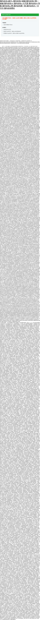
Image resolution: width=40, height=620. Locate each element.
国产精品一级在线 (17, 219)
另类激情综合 (2, 141)
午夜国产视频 (18, 465)
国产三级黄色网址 (3, 247)
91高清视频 (5, 335)
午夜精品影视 (36, 614)
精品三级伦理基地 (6, 201)
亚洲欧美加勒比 (24, 526)
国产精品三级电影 (22, 383)
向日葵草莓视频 (32, 595)
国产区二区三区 (30, 89)
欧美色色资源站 (35, 416)
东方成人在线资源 (12, 425)
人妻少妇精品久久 (25, 595)
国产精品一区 (4, 526)
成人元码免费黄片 (14, 280)
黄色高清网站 (10, 227)
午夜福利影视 (35, 517)
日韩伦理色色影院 (30, 484)
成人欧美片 (6, 515)
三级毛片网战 (34, 366)
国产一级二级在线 (16, 386)
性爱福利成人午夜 (32, 474)
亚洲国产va (2, 324)
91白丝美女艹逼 (14, 203)
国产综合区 (7, 541)
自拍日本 (38, 364)
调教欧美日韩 (25, 203)
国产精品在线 (34, 400)
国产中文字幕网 (18, 177)
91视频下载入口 (8, 349)
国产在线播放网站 (17, 145)
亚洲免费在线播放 (30, 396)
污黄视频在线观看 (3, 126)
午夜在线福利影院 (27, 366)
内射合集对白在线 (7, 119)
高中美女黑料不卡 (31, 523)
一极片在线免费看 (14, 455)
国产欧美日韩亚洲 (23, 409)
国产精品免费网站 (3, 153)
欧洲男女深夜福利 (22, 330)
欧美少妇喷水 (9, 357)
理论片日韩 (2, 379)
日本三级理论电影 (9, 259)
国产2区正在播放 (30, 145)
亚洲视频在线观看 (23, 583)
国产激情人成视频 (27, 434)
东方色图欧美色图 (20, 175)
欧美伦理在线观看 (21, 241)
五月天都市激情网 (29, 515)
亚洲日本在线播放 (10, 416)
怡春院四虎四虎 (14, 375)
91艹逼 (27, 365)
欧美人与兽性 (4, 278)
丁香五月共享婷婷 (35, 430)
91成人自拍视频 (19, 123)
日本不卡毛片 (22, 194)
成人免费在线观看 (11, 123)
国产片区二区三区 (14, 242)
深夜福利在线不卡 (12, 209)
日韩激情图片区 (35, 237)
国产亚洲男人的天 (12, 475)
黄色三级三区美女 (25, 79)
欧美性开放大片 (31, 177)
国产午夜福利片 (15, 232)
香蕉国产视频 (35, 574)
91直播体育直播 (11, 124)
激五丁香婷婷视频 (7, 483)
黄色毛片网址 (13, 122)
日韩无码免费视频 (15, 577)
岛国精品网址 (14, 350)
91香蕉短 (33, 421)
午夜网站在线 (6, 63)
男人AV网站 (10, 421)
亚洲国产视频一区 (13, 370)
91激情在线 (13, 332)
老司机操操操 (35, 64)
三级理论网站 (3, 91)
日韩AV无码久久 (16, 212)
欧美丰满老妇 (28, 391)
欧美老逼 (36, 374)
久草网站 (30, 329)
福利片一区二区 (11, 604)
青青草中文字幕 (29, 152)
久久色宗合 (21, 339)
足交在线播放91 (8, 65)
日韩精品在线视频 (24, 260)
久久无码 (23, 574)
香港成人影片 (33, 80)
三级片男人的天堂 (8, 386)
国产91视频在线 (33, 168)
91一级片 (8, 439)
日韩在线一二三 (22, 396)
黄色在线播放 (15, 182)
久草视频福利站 (3, 67)
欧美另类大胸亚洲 (8, 200)
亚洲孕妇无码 (16, 71)
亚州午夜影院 (19, 474)
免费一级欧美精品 (25, 74)
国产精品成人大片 (11, 388)
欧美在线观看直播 (14, 215)
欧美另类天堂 (23, 261)
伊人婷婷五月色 (36, 524)
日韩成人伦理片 (20, 380)
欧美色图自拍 (6, 49)
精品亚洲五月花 (29, 88)
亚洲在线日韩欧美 (14, 239)
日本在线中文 (8, 450)
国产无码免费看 (20, 277)
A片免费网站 (19, 374)
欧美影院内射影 (9, 326)
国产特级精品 (9, 338)
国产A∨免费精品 (36, 456)
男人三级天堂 (2, 202)
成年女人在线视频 (34, 537)
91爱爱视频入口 (21, 216)
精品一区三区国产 (26, 211)
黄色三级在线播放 (23, 67)
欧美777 (12, 391)
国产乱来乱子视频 (4, 272)
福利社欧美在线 (23, 268)
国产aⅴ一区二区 (32, 81)
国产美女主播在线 (12, 116)
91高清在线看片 (11, 101)
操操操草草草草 (13, 115)
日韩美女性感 (10, 467)
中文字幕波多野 (30, 527)
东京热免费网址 (33, 480)
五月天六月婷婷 (14, 148)
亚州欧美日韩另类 (3, 431)
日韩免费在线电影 (5, 76)
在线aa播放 (20, 492)
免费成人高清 (32, 184)
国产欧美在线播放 (26, 133)
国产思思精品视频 (12, 474)
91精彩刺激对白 (7, 81)
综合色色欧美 (33, 252)
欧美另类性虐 (10, 429)
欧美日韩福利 (15, 372)
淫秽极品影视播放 (7, 215)
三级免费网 (21, 349)
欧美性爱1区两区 (20, 204)
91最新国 (4, 357)
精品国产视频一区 (18, 437)
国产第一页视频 (16, 207)
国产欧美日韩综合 (11, 489)
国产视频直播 (29, 469)
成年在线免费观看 (21, 610)
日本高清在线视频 (14, 243)
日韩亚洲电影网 (26, 512)
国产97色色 (24, 369)
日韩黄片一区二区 (6, 220)
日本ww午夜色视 (9, 364)
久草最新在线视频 (8, 160)
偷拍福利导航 (11, 145)
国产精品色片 (29, 229)
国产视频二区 (23, 273)
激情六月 (31, 361)
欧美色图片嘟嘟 (21, 239)
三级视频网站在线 (8, 324)
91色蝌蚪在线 (36, 407)
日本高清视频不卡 (23, 226)
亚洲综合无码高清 (32, 221)
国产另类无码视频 (35, 330)
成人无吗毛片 (19, 543)
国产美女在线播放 (16, 259)
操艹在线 (22, 347)
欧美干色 (24, 378)
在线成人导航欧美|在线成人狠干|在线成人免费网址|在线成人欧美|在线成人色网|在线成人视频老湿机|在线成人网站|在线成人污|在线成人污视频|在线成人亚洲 (20, 320)
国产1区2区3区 (21, 540)
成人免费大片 (5, 145)
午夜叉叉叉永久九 (25, 601)
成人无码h (32, 455)
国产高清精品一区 (21, 387)
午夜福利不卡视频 (32, 439)
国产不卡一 (6, 520)
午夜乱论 (7, 398)
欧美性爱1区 (23, 536)
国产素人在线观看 (6, 449)
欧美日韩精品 (13, 524)
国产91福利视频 (3, 166)
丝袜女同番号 (8, 48)
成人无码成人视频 (29, 495)
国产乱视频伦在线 (12, 545)
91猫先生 (28, 451)
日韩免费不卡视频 (14, 576)
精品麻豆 (28, 490)
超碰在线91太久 (21, 362)
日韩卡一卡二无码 (3, 388)
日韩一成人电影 (29, 162)
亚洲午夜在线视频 (27, 269)
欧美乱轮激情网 (3, 96)
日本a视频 (12, 606)
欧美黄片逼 (24, 449)
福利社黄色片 (17, 236)
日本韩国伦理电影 (17, 50)
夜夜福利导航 (24, 578)
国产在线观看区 (6, 565)
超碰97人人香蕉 (12, 85)
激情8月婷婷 (8, 375)
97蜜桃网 (33, 610)
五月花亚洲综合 (12, 557)
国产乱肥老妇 (37, 145)
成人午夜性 (12, 465)
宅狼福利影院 (23, 151)
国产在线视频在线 (9, 224)
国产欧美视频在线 (10, 50)
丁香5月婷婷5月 (11, 532)
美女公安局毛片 (16, 612)
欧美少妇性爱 (7, 270)
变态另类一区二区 (17, 608)
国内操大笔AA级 (29, 68)
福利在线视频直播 (3, 51)
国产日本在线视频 (3, 127)
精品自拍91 (28, 421)
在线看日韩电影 (8, 198)
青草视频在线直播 (12, 554)
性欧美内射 (4, 588)
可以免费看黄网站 (10, 575)
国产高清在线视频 (26, 157)
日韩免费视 (27, 455)
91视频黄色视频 (3, 499)
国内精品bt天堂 (5, 84)
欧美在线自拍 (8, 497)
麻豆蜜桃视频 (35, 162)
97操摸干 (5, 529)
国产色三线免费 (23, 68)
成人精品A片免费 (36, 139)
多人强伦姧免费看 (19, 528)
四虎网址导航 (36, 576)
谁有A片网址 (7, 345)
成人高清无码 (20, 118)
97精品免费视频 (11, 105)
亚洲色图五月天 (11, 107)
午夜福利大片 (31, 126)
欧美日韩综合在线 (10, 443)
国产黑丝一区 (24, 335)
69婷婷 (11, 412)
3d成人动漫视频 (33, 144)
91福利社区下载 (33, 512)
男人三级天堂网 (28, 501)
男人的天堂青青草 (9, 553)
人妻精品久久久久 (32, 116)
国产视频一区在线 (26, 204)
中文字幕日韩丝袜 (13, 143)
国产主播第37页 (36, 261)
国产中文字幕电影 (22, 152)
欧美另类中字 (13, 198)
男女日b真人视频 (20, 122)
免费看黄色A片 (12, 133)
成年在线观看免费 (14, 417)
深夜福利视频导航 (9, 68)
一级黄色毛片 (34, 381)
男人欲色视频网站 (19, 157)
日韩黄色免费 (4, 383)
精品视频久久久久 (31, 557)
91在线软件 (8, 332)
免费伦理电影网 (17, 518)
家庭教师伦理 (32, 326)
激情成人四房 (12, 187)
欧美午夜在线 (6, 380)
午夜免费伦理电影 (34, 108)
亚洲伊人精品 (23, 235)
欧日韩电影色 (20, 161)
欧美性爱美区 (33, 446)
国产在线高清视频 (29, 47)
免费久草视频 (23, 234)
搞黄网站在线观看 (19, 272)
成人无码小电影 (27, 339)
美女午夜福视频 (16, 400)
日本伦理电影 (6, 173)
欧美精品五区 (7, 472)
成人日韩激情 (22, 200)
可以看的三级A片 (13, 389)
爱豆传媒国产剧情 (11, 272)
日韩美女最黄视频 (21, 529)
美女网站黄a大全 (4, 227)
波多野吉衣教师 (9, 72)
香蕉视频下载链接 (11, 58)
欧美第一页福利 (28, 243)
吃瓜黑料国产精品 (30, 109)
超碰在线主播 (8, 191)
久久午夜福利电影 (26, 106)
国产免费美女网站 (3, 595)
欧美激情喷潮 (6, 209)
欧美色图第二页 (9, 347)
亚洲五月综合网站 (19, 211)
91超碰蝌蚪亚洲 (36, 552)
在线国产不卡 (10, 456)
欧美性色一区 (15, 463)
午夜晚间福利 (13, 271)
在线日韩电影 (10, 247)
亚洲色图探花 (9, 495)
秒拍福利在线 (11, 210)
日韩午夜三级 (7, 144)
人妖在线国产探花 (10, 399)
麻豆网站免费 (36, 153)
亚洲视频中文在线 (10, 408)
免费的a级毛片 (27, 184)
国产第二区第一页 (25, 584)
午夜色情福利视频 (23, 337)
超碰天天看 (32, 437)
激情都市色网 (13, 54)
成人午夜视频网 (31, 228)
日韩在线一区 (9, 59)
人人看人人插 (20, 270)
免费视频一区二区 (17, 221)
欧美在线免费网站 (7, 384)
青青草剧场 (5, 409)
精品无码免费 (18, 169)
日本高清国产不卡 (35, 497)
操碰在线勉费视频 (19, 84)
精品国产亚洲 (15, 278)
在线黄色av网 (10, 579)
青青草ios (2, 520)
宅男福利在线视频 (22, 463)
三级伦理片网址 (18, 388)
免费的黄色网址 (29, 552)
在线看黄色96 (26, 450)
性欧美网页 (36, 343)
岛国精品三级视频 (8, 135)
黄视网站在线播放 (11, 446)
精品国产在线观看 (23, 551)
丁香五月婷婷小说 (31, 187)
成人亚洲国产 (36, 399)
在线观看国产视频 (9, 141)
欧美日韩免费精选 (34, 494)
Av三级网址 (21, 442)
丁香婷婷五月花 (19, 92)
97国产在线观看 (36, 125)
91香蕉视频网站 (10, 89)
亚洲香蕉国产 (10, 468)
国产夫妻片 (14, 404)
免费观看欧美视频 (17, 210)
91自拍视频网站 (22, 108)
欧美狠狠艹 (30, 464)
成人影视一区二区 (32, 115)
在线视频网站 (10, 51)
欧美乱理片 (18, 580)
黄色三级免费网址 (31, 346)
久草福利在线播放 (19, 450)
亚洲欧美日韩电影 (12, 204)
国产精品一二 (15, 152)
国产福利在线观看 (13, 558)
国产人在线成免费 (21, 250)
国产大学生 (35, 412)
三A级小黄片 (37, 612)
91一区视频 (2, 404)
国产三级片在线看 (3, 355)
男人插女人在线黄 (28, 285)
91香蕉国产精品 (18, 263)
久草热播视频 (35, 562)
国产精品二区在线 (32, 159)
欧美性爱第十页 (28, 105)
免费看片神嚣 (4, 87)
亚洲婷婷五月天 (27, 353)
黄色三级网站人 (7, 196)
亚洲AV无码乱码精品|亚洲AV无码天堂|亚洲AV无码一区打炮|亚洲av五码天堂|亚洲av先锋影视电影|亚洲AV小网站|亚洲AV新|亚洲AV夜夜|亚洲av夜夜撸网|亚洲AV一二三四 (19, 300)
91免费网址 (14, 500)
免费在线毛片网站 (32, 99)
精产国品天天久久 (10, 323)
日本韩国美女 (10, 278)
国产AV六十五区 (12, 185)
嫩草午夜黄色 (13, 507)
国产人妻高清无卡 (7, 175)
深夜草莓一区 (19, 554)
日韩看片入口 (3, 400)
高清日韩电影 (5, 210)
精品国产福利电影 (15, 97)
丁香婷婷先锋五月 (11, 57)
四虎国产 (10, 463)
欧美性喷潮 (28, 443)
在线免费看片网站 (14, 611)
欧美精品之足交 (27, 565)
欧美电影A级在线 (7, 516)
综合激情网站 (11, 461)
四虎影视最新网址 (25, 429)
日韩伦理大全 (5, 275)
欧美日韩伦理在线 (13, 161)
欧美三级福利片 (13, 106)
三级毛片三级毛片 (30, 580)
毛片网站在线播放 (6, 546)
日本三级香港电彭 (5, 548)
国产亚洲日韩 (25, 492)
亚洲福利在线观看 (32, 244)
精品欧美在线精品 (32, 566)
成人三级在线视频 (13, 199)
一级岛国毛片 (15, 147)
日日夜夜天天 (16, 167)
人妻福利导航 (16, 127)
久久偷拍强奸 (9, 93)
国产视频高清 (29, 416)
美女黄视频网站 (33, 117)
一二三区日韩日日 (14, 593)
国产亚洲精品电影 (28, 135)
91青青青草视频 (4, 226)
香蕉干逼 (30, 586)
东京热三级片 (11, 281)
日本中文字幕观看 (28, 239)
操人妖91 (13, 457)
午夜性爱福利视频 (33, 143)
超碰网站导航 (3, 93)
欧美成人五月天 (21, 284)
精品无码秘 (21, 502)
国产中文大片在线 (5, 62)
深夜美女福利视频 (13, 472)
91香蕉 (17, 569)
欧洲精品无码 (24, 209)
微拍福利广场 (35, 422)
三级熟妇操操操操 (18, 420)
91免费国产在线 (6, 253)
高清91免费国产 (7, 244)
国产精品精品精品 (33, 98)
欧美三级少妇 (5, 356)
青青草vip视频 (6, 602)
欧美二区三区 (20, 516)
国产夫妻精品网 (27, 73)
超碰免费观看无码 (23, 327)
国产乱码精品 (2, 207)
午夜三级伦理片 (11, 414)
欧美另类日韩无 (33, 543)
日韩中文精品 (12, 434)
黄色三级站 (14, 384)
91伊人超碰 (28, 549)
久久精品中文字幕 (22, 535)
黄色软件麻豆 (25, 148)
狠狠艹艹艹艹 (33, 604)
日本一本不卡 (13, 439)
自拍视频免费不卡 (18, 399)
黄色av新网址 (20, 541)
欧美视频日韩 (36, 593)
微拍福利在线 (19, 544)
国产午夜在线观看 (13, 270)
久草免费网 (4, 399)
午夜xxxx (22, 518)
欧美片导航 (21, 452)
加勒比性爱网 (35, 82)
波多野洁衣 (21, 568)
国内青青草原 (27, 506)
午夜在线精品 (5, 567)
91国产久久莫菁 (26, 374)
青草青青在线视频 (18, 124)
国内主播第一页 (25, 253)
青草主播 (20, 440)
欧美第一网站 (2, 98)
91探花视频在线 (16, 254)
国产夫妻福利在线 (35, 452)
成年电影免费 (10, 47)
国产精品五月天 (12, 548)
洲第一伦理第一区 (6, 451)
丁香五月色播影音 (28, 519)
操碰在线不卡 (6, 217)
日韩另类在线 (20, 218)
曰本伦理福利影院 (33, 477)
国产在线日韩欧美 (32, 156)
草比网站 (15, 364)
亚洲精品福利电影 (33, 284)
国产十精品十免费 (34, 434)
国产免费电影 (36, 50)
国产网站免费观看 (21, 350)
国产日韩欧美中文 (10, 178)
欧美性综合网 (34, 263)
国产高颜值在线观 (34, 164)
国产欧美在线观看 (35, 201)
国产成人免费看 (31, 50)
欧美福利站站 (20, 183)
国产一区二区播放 (36, 268)
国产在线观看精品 (3, 260)
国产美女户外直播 (16, 224)
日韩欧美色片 (33, 372)
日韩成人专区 (23, 358)
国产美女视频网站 (12, 617)
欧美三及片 (12, 398)
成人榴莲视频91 (9, 365)
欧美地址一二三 (16, 255)
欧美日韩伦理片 (29, 121)
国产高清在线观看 (22, 130)
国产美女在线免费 (21, 140)
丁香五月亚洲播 (16, 579)
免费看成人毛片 (26, 375)
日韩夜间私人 (10, 147)
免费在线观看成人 (22, 225)
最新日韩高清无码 (16, 128)
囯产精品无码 (25, 81)
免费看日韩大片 (7, 391)
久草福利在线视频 (32, 272)
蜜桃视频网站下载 (15, 200)
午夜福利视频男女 (5, 374)
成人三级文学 (18, 591)
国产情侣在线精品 (14, 48)
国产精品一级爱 (33, 440)
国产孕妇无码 (25, 66)
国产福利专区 (35, 47)
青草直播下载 (19, 74)
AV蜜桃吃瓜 (21, 481)
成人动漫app (15, 397)
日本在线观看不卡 (7, 148)
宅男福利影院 (7, 100)
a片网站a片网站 (21, 285)
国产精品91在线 (17, 110)
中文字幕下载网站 (9, 194)
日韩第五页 (37, 328)
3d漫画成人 (4, 459)
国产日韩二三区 (11, 130)
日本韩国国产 (33, 568)
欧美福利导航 (27, 395)
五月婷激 (14, 499)
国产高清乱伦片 (18, 508)
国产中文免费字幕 (14, 264)
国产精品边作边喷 (35, 259)
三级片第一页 (19, 176)
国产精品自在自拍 (21, 247)
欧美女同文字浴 (37, 267)
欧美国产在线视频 (21, 160)
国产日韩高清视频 (30, 127)
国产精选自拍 (15, 174)
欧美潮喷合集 (25, 161)
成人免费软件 (26, 447)
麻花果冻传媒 (26, 48)
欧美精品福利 (4, 254)
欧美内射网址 (29, 224)
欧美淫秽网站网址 (26, 208)
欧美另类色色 (29, 567)
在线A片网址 (6, 441)
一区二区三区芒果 (14, 339)
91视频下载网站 (16, 495)
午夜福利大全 (20, 143)
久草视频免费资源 (21, 201)
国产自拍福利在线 (17, 605)
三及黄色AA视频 (6, 618)
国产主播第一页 (23, 128)
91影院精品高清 (36, 466)
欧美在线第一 (8, 122)
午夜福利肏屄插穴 (6, 585)
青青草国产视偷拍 (3, 147)
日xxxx (13, 357)
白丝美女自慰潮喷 (30, 128)
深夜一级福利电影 (7, 452)
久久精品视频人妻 (4, 246)
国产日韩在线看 (10, 344)
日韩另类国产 (15, 47)
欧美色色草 (36, 327)
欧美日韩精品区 (11, 246)
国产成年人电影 (27, 117)
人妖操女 (7, 434)
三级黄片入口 (2, 72)
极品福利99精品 (13, 158)
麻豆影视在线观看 (9, 238)
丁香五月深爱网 (35, 107)
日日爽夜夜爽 (20, 565)
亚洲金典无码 (5, 532)
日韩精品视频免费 (26, 150)
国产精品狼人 (34, 238)
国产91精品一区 (20, 190)
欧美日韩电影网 (10, 498)
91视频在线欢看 (21, 485)
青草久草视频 (16, 322)
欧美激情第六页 (10, 267)
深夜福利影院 (25, 270)
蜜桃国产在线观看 (18, 76)
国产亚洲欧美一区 (23, 579)
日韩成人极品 (2, 224)
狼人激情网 (19, 345)
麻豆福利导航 (28, 354)
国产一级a (29, 537)
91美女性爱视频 (15, 168)
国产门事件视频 (26, 352)
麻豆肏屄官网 (9, 140)
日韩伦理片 (32, 475)
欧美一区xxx (37, 475)
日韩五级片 (9, 543)
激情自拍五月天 (5, 228)
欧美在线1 (18, 557)
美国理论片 (34, 533)
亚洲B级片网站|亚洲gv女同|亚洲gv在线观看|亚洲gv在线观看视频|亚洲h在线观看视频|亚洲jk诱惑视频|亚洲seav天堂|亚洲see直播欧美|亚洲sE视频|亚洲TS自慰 (20, 312)
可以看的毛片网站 (13, 596)
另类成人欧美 (10, 383)
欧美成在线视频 (27, 494)
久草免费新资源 (32, 76)
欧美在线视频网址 (30, 151)
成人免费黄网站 (32, 373)
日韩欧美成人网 (32, 563)
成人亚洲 (23, 391)
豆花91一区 (11, 612)
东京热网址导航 (3, 494)
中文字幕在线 (10, 355)
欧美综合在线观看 (31, 179)
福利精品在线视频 (32, 122)
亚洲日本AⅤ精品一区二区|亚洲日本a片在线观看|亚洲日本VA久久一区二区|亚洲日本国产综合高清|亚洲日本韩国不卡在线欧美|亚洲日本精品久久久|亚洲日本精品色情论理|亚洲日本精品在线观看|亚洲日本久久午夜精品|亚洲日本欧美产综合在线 (20, 304)
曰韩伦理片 (19, 572)
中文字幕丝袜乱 (33, 596)
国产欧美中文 (16, 346)
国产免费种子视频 (24, 153)
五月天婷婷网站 (12, 92)
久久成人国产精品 (10, 166)
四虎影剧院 (25, 491)
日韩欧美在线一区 (17, 227)
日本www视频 (24, 602)
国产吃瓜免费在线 (8, 232)
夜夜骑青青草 (8, 264)
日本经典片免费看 (10, 71)
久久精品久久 (2, 192)
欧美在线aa (12, 361)
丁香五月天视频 (26, 371)
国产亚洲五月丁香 (26, 143)
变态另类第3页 (17, 105)
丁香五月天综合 (30, 355)
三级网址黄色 (31, 386)
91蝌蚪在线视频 (18, 113)
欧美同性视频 (27, 362)
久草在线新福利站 (25, 478)
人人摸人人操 (22, 323)
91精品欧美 (35, 464)
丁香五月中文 (28, 459)
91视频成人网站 (3, 140)
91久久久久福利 (35, 87)
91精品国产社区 (24, 523)
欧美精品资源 (6, 245)
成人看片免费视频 (33, 211)
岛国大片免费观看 (5, 367)
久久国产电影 (7, 208)
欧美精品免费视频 (24, 591)
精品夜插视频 (34, 273)
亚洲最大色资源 (13, 438)
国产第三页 (5, 354)
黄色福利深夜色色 (14, 533)
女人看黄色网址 (23, 527)
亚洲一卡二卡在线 (22, 431)
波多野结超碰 (22, 72)
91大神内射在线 (13, 176)
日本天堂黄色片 (14, 381)
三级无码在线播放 (13, 572)
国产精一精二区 (9, 96)
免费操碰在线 (25, 561)
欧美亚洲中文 (16, 344)
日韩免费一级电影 (12, 569)
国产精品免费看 (18, 57)
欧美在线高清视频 (28, 574)
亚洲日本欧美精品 (6, 511)
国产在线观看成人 (3, 251)
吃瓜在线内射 (35, 217)
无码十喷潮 (19, 384)
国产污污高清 (22, 254)
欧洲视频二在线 (18, 151)
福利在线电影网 (34, 389)
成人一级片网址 (7, 83)
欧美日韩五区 (17, 464)
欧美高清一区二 (27, 218)
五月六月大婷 (14, 550)
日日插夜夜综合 (20, 404)
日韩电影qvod (36, 526)
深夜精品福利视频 (26, 532)
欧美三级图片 (17, 49)
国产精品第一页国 (27, 230)
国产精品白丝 (5, 578)
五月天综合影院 (16, 366)
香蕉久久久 (7, 574)
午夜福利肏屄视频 (23, 600)
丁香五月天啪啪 (7, 55)
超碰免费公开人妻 (32, 253)
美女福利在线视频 (32, 48)
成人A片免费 (20, 512)
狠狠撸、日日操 (12, 544)
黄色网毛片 (16, 614)
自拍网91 (7, 617)
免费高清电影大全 (26, 344)
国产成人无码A (8, 337)
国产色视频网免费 (13, 99)
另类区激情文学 (3, 328)
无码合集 (27, 414)
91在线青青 (17, 414)
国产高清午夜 (25, 276)
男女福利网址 (31, 601)
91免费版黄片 (18, 457)
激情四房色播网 (34, 91)
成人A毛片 (12, 449)
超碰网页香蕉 (14, 117)
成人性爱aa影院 (15, 140)
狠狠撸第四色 (32, 588)
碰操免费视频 (14, 492)
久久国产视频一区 (15, 252)
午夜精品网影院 (10, 422)
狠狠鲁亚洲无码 (7, 99)
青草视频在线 (11, 473)
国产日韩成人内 (22, 576)
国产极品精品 (8, 242)
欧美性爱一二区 (12, 563)
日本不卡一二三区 (26, 480)
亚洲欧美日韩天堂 (33, 352)
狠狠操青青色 (15, 519)
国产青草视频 (15, 338)
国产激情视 (25, 418)
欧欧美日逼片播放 (31, 367)
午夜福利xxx (19, 531)
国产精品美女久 (14, 98)
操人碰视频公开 (5, 580)
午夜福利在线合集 (17, 429)
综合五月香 (32, 371)
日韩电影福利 (32, 370)
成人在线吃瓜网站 (22, 114)
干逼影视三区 (27, 142)
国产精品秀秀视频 (15, 142)
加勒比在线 (2, 387)
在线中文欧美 (20, 213)
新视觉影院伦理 (20, 65)
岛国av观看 (30, 491)
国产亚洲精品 (26, 473)
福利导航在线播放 (12, 277)
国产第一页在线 (35, 134)
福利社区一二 (29, 210)
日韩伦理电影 (16, 327)
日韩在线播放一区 (32, 101)
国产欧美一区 (14, 503)
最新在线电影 (14, 73)
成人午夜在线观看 (30, 435)
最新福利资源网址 (32, 118)
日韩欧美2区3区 (20, 279)
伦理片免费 (4, 422)
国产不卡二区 (26, 481)
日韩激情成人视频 (6, 440)
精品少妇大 (17, 328)
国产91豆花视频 (10, 494)
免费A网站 (30, 324)
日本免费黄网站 (25, 92)
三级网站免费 (29, 482)
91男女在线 (4, 500)
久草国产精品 (8, 271)
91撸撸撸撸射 (6, 491)
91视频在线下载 (21, 459)
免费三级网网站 (6, 371)
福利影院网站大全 (22, 166)
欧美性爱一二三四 (27, 516)
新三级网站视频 (24, 187)
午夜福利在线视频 (27, 452)
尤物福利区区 (23, 210)
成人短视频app (30, 524)
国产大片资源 (19, 209)
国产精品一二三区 (10, 126)
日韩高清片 (17, 486)
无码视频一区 (27, 364)
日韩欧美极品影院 (35, 105)
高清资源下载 (26, 278)
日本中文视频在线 (10, 525)
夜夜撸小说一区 (5, 66)
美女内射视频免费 (13, 460)
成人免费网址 (35, 169)
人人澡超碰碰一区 (24, 592)
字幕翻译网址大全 (21, 192)
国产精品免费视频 (33, 279)
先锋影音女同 (24, 275)
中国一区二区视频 (21, 341)
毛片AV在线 (37, 397)
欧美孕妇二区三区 (17, 584)
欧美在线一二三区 (24, 329)
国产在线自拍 (27, 98)
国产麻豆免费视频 (14, 452)
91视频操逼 (16, 371)
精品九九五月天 (13, 100)
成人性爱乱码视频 (6, 606)
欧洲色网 (33, 451)
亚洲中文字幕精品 (24, 113)
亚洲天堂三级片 (11, 159)
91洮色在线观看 (23, 229)
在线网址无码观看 (16, 324)
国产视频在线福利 (11, 526)
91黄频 (26, 332)
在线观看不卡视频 (13, 352)
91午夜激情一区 (31, 49)
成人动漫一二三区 (23, 430)
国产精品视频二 (17, 413)
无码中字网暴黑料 (5, 185)
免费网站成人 (19, 617)
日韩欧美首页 (34, 463)
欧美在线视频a (37, 262)
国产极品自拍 (15, 96)
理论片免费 (33, 577)
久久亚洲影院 (10, 254)
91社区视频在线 (24, 185)
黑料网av (1, 457)
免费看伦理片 (15, 326)
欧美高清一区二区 (29, 250)
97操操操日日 (23, 552)
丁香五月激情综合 (24, 219)
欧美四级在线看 (10, 551)
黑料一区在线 (32, 100)
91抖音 (20, 344)
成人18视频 (19, 484)
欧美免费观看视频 (31, 578)
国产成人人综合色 (24, 221)
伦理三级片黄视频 (10, 113)
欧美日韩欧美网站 (33, 241)
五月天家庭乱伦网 (33, 365)
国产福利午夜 (3, 338)
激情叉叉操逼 (8, 53)
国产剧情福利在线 (31, 83)
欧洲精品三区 (27, 241)
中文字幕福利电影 (3, 510)
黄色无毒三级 (36, 495)
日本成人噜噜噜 (30, 534)
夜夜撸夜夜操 (8, 501)
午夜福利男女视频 (11, 527)
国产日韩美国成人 (35, 152)
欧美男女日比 (21, 232)
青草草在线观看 (23, 486)
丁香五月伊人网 (13, 345)
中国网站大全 (27, 216)
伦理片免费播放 (16, 435)
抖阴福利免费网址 (25, 461)
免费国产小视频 (6, 279)
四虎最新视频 (17, 63)
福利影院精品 (27, 200)
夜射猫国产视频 (35, 392)
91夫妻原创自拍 (26, 102)
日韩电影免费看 (22, 614)
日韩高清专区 (34, 585)
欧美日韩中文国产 (12, 181)
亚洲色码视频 (7, 115)
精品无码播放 (30, 169)
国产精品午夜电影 (35, 93)
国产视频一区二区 (7, 611)
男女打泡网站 (21, 361)
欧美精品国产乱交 (14, 618)
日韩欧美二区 (7, 241)
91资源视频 (9, 395)
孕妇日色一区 (22, 207)
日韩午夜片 (23, 421)
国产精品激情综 (36, 258)
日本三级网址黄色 (36, 469)
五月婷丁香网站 (22, 252)
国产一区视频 (27, 596)
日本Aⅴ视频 (2, 568)
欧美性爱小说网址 (20, 196)
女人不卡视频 (10, 431)
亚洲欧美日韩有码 (19, 406)
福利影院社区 (3, 323)
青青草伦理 (9, 529)
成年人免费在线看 (21, 381)
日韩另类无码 (28, 251)
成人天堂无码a (12, 602)
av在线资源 (4, 477)
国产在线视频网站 (23, 367)
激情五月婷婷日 (31, 227)
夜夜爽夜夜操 (35, 491)
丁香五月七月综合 (20, 475)
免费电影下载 (19, 116)
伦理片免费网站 (19, 597)
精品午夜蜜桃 (35, 449)
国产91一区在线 (32, 198)
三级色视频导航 (32, 213)
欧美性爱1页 (17, 526)
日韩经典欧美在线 (21, 466)
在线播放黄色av (14, 196)
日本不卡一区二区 (15, 195)
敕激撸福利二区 (30, 130)
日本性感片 (31, 592)
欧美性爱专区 (14, 571)
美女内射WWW (9, 418)
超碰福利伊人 (12, 63)
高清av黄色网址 (26, 213)
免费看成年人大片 (4, 149)
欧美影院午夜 (28, 330)
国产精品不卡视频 (3, 47)
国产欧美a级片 (33, 65)
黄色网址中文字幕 (27, 190)
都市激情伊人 (6, 605)
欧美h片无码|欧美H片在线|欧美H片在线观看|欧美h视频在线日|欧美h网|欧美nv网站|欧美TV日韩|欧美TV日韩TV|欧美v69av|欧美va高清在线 (20, 306)
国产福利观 (17, 358)
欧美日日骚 (17, 398)
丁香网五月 (26, 406)
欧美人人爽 (2, 398)
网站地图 (27, 43)
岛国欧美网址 (18, 83)
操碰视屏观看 (24, 271)
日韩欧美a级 (24, 484)
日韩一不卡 (18, 373)
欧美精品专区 (35, 609)
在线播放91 (31, 492)
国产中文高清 (3, 523)
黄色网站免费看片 (29, 323)
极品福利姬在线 (26, 75)
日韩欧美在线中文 (26, 437)
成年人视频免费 (21, 460)
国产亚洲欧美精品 (3, 346)
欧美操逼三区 (12, 177)
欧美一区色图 (8, 348)
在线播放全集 (25, 233)
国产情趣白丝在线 (19, 66)
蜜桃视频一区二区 (10, 392)
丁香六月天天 (2, 271)
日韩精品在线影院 (33, 384)
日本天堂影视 (20, 203)
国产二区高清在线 (15, 442)
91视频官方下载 (20, 56)
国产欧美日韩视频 (16, 268)
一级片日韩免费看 (26, 531)
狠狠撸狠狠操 (10, 256)
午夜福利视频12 (35, 199)
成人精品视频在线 (13, 201)
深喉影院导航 (33, 200)
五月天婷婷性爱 (32, 75)
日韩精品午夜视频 (3, 329)
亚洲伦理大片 (12, 367)
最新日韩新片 (14, 91)
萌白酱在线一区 (8, 404)
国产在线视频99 (15, 136)
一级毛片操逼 (5, 281)
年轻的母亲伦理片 (16, 347)
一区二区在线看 (28, 96)
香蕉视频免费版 (29, 238)
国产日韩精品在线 (7, 490)
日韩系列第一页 (34, 119)
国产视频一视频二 (20, 609)
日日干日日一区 (6, 341)
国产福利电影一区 (16, 51)
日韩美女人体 (33, 395)
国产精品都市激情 (28, 107)
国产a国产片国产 (9, 237)
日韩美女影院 (18, 570)
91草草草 (2, 433)
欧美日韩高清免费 (20, 395)
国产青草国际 (34, 53)
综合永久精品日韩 (4, 219)
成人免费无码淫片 (13, 491)
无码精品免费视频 (10, 537)
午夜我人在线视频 (8, 519)
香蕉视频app (16, 498)
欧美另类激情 (22, 107)
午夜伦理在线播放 (31, 328)
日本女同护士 (12, 83)
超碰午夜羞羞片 (20, 483)
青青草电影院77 (19, 480)
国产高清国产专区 (10, 592)
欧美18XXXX (22, 357)
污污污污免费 (20, 550)
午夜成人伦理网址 (19, 613)
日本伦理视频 (35, 348)
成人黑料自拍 (28, 195)
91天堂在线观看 (22, 251)
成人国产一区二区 (9, 413)
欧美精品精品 (22, 167)
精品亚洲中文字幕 (19, 563)
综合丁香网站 (29, 51)
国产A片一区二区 (24, 177)
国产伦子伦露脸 (9, 372)
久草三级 (24, 572)
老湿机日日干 (10, 174)
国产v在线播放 (33, 232)
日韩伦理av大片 (5, 475)
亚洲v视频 (14, 395)
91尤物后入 (33, 443)
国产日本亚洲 (19, 245)
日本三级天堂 (33, 183)
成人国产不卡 (10, 493)
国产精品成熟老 (35, 207)
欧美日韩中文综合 (21, 199)
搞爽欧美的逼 (33, 54)
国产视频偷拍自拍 (9, 523)
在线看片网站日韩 (10, 165)
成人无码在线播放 (6, 458)
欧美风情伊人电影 (13, 514)
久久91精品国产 (27, 280)
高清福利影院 (16, 600)
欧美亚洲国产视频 (18, 566)
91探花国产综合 (19, 405)
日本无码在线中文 (25, 588)
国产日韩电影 (22, 456)
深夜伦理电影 (6, 133)
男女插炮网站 (27, 108)
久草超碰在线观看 (9, 114)
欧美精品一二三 (27, 80)
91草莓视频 (30, 602)
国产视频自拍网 (3, 525)
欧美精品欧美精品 (35, 256)
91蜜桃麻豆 (22, 515)
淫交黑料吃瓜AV (18, 262)
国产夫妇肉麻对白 (7, 480)
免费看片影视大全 (14, 285)
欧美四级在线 (14, 75)
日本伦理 (5, 430)
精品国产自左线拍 (24, 101)
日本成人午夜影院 (32, 176)
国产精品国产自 (10, 260)
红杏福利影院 (30, 236)
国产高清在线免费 (7, 164)
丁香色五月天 (19, 139)
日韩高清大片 (20, 81)
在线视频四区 (19, 79)
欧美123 (16, 481)
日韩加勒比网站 (28, 585)
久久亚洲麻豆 (5, 461)
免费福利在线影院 (16, 64)
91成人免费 (22, 413)
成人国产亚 (16, 493)
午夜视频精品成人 (28, 256)
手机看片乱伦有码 (32, 499)
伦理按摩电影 (10, 346)
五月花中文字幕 (32, 584)
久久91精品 (34, 485)
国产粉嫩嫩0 (25, 432)
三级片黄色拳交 (26, 500)
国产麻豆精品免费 (34, 212)
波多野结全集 (3, 131)
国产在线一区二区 (32, 74)
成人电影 (7, 425)
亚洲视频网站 (35, 215)
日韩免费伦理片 (22, 354)
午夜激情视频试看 (7, 381)
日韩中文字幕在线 (14, 433)
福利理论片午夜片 (32, 132)
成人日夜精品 (28, 401)
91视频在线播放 (33, 481)
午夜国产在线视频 (25, 384)
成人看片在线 (27, 284)
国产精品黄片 (6, 92)
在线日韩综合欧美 (32, 276)
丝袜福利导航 (21, 280)
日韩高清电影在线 (6, 466)
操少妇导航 (19, 478)
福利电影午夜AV (13, 244)
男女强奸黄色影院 (29, 350)
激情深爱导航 (22, 59)
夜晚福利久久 (29, 363)
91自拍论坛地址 (33, 62)
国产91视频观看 (13, 79)
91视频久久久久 (36, 567)
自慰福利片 (22, 401)
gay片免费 (12, 542)
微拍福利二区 (20, 75)
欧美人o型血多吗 (18, 179)
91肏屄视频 (12, 486)
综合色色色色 (3, 331)
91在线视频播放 (20, 230)
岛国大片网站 (20, 48)
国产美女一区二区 (3, 263)
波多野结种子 (14, 160)
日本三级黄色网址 (34, 401)
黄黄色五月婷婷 (34, 174)
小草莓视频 (9, 407)
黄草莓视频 (7, 597)
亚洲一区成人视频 (35, 191)
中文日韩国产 (12, 570)
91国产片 (16, 416)
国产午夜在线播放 (23, 236)
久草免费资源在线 (22, 433)
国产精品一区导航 (5, 85)
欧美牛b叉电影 (28, 509)
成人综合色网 (10, 251)
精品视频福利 (10, 510)
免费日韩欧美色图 (29, 64)
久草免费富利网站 (22, 322)
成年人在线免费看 (24, 149)
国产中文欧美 (35, 572)
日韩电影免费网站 (28, 456)
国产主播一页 (12, 591)
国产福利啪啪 (30, 331)
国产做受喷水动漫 (34, 344)
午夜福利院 (28, 383)
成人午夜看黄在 (9, 268)
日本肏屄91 (11, 600)
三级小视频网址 (20, 370)
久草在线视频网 (31, 448)
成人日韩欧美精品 (27, 541)
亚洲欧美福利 (8, 183)
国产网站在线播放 (20, 119)
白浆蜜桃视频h (13, 55)
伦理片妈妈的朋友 (31, 579)
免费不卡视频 (28, 141)
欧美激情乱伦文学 (23, 355)
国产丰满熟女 (3, 221)
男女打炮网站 (23, 263)
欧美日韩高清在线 (6, 102)
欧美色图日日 (7, 460)
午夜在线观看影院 (21, 364)
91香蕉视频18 (3, 347)
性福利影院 (32, 447)
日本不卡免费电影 (17, 421)
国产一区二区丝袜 (20, 115)
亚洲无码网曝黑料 (5, 600)
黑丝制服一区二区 (29, 281)
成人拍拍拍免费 (31, 544)
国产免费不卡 (25, 408)
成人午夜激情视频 (10, 420)
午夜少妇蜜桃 (6, 469)
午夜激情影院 (30, 226)
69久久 (13, 508)
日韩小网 (22, 562)
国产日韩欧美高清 (6, 199)
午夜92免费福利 (7, 161)
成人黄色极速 (25, 474)
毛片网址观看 (3, 553)
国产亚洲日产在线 (36, 337)
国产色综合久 (20, 418)
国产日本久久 (14, 190)
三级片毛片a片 (31, 420)
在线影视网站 (32, 382)
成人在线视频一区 (35, 71)
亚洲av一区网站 (21, 506)
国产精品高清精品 (30, 465)
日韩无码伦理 (34, 336)
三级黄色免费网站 (18, 408)
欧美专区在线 (22, 87)
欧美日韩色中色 (32, 414)
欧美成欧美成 (34, 224)
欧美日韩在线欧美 (21, 182)
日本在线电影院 (24, 542)
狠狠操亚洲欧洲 (16, 583)
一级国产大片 (36, 357)
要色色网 (34, 482)
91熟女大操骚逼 (7, 455)
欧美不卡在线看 (33, 532)
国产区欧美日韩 (20, 244)
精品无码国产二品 (5, 474)
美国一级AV (30, 606)
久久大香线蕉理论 (32, 85)
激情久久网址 (11, 134)
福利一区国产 (23, 365)
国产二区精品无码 (8, 213)
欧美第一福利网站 (10, 221)
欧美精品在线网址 (34, 55)
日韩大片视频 (7, 524)
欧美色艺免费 (11, 482)
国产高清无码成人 (25, 176)
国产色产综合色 (20, 73)
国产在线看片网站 (17, 476)
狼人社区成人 (18, 158)
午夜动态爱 (21, 326)
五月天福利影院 (5, 561)
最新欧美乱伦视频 (22, 174)
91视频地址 (18, 332)
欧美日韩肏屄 (24, 258)
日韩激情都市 (28, 381)
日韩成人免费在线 (15, 363)
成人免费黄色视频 (11, 358)
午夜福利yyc (21, 407)
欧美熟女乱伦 (13, 119)
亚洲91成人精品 (17, 153)
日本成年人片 (5, 482)
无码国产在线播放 (27, 119)
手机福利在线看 (9, 88)
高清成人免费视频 (25, 116)
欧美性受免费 (4, 489)
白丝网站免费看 (10, 131)
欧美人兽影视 (30, 467)
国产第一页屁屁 (11, 536)
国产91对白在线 (26, 118)
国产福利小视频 (22, 611)
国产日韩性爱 (22, 105)
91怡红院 (7, 401)
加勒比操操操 (31, 343)
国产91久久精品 (23, 131)
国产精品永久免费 (35, 97)
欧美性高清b (35, 418)
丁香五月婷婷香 (8, 243)
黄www (25, 451)
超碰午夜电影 (29, 337)
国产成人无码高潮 (21, 47)
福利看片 (24, 443)
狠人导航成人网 (17, 592)
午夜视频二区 (22, 498)
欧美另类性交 (6, 464)
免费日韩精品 (18, 185)
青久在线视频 (10, 322)
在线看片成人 (22, 97)
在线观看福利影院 (24, 267)
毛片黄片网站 (17, 234)
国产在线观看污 (16, 114)
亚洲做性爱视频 (14, 230)
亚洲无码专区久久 (14, 191)
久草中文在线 (27, 147)
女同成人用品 (2, 114)
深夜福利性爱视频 (22, 93)
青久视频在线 (30, 67)
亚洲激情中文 (16, 130)
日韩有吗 (16, 354)
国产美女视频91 (32, 92)
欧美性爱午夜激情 (32, 591)
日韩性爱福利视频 (28, 254)
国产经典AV (36, 386)
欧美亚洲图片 (21, 168)
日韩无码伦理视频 (8, 117)
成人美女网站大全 (18, 70)
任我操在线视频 (14, 423)
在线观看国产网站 (5, 233)
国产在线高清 (23, 281)
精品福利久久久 (4, 128)
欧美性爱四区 (19, 491)
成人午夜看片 (27, 160)
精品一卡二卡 (31, 262)
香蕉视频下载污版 (18, 604)
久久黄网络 (32, 339)
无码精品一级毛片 (3, 113)
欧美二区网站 (15, 237)
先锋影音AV (21, 353)
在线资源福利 (3, 327)
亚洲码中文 (36, 417)
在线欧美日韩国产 (7, 442)
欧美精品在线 (14, 135)
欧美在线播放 (5, 528)
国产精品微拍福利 (31, 507)
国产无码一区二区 (24, 510)
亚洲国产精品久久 (29, 341)
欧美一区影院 (24, 589)
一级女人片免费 (9, 435)
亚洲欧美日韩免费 (13, 458)
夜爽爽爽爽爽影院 (19, 276)
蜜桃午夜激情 (18, 469)
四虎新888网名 (13, 597)
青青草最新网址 (34, 182)
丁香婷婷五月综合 (21, 164)
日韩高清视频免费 (23, 328)
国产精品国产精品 (7, 457)
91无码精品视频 (26, 514)
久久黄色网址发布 (4, 134)
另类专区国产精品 (11, 275)
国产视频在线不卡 (18, 578)
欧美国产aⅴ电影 (21, 96)
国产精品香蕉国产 (36, 247)
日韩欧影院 (26, 545)
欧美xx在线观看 (19, 275)
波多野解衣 (4, 432)
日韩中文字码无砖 (5, 132)
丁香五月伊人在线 (29, 193)
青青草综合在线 (5, 124)
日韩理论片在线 (17, 391)
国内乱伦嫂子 (29, 82)
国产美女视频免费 (28, 194)
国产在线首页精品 (4, 167)
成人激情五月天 (18, 149)
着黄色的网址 (35, 236)
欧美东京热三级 (35, 136)
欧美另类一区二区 (28, 511)
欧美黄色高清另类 (6, 619)
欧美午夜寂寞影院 (28, 392)
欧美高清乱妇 (26, 175)
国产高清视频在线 (36, 349)
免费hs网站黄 (12, 619)
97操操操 (20, 371)
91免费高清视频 (22, 141)
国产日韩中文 (33, 362)
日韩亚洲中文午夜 (32, 508)
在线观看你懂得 (21, 472)
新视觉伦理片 (2, 90)
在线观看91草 (4, 446)
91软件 (20, 378)
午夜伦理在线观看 (21, 135)
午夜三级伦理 (10, 583)
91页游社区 (15, 603)
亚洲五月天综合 (27, 54)
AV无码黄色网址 (21, 191)
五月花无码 (13, 480)
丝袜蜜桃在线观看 (28, 609)
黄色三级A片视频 (7, 218)
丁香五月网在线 (28, 136)
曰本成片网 (26, 407)
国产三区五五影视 (13, 170)
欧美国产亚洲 (22, 398)
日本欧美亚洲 (3, 476)
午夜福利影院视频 (19, 55)
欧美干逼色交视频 (36, 493)
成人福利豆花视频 (22, 587)
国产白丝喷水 (27, 212)
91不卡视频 (30, 418)
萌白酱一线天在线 (33, 216)
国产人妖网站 (35, 602)
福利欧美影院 (31, 203)
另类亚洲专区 (19, 524)
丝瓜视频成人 (29, 273)
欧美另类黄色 (35, 210)
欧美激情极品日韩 (10, 588)
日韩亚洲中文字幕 (7, 550)
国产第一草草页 (24, 89)
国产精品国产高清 (19, 150)
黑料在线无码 (16, 166)
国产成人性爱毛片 (4, 448)
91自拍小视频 (30, 332)
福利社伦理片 (30, 258)
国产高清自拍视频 (18, 588)
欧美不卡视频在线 (27, 389)
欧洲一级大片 (34, 518)
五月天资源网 (30, 526)
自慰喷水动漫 (13, 175)
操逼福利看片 (26, 99)
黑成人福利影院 (24, 169)
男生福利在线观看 (23, 63)
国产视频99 (33, 441)
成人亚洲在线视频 (8, 168)
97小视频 (29, 577)
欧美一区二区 (8, 593)
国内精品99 (35, 454)
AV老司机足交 (21, 423)
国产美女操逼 (7, 540)
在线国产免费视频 (21, 88)
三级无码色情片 (18, 525)
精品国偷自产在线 (5, 204)
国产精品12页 (4, 468)
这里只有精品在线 (29, 338)
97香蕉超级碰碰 (6, 181)
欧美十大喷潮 (17, 515)
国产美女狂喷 (21, 501)
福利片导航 (4, 424)
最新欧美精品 (25, 181)
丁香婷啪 (6, 604)
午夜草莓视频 (25, 560)
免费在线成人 (12, 76)
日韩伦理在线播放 (15, 349)
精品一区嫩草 (34, 229)
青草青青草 (16, 426)
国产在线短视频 (20, 102)
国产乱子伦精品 (32, 472)
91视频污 (26, 423)
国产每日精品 (28, 610)
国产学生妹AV (18, 343)
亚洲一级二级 (36, 396)
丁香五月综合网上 (30, 403)
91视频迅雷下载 (8, 125)
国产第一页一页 (29, 268)
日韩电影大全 (12, 481)
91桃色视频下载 (20, 100)
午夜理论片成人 (25, 508)
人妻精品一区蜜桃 (17, 461)
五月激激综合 (29, 358)
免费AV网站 (37, 346)
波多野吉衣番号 (5, 159)
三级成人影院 (24, 228)
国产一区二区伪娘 (36, 193)
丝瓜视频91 (20, 503)
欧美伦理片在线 (12, 211)
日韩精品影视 (18, 534)
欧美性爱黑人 (35, 121)
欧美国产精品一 (25, 179)
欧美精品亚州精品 (26, 65)
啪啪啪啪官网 (17, 537)
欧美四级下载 (32, 278)
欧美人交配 (18, 439)
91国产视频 (28, 463)
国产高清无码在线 (34, 141)
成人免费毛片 (19, 220)
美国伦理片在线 (9, 195)
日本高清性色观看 (28, 97)
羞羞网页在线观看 (30, 255)
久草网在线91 (19, 507)
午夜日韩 (5, 551)
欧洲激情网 (32, 617)
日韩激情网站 (29, 71)
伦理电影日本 (31, 561)
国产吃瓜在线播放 (35, 354)
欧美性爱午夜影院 (33, 390)
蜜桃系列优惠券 (7, 571)
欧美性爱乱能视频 (5, 352)
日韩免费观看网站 (30, 166)
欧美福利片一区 (9, 225)
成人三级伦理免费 (15, 93)
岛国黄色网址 (3, 64)
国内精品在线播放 (21, 125)
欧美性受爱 (22, 414)
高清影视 (4, 407)
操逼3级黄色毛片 (21, 338)
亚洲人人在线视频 (11, 228)
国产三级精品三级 (26, 55)
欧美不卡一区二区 (18, 443)
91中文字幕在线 (22, 533)
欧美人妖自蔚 (36, 246)
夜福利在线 (11, 401)
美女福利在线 (32, 70)
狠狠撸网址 (9, 499)
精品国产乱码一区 (28, 199)
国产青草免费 (12, 235)
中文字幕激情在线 (9, 192)
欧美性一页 (20, 397)
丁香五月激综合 (22, 493)
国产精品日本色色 (25, 457)
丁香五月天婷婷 (21, 91)
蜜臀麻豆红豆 (33, 506)
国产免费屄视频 (33, 280)
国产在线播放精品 (16, 226)
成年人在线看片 (8, 216)
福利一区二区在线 (24, 386)
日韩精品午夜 (31, 181)
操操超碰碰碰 (12, 132)
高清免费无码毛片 (29, 546)
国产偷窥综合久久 (8, 75)
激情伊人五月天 (14, 90)
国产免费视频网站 (32, 102)
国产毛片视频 (16, 456)
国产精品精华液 (7, 79)
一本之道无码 (8, 193)
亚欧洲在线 (21, 336)
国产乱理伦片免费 (8, 387)
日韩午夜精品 (26, 550)
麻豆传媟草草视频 (34, 251)
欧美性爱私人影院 (27, 458)
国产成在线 (33, 364)
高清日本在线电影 (6, 549)
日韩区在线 (37, 472)
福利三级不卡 (29, 449)
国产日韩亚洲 (26, 198)
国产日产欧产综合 (5, 614)
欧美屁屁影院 (2, 182)
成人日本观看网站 (18, 606)
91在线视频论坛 (14, 183)
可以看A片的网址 (22, 71)
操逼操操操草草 (9, 255)
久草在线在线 (34, 195)
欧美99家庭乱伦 (18, 126)
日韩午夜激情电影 (5, 273)
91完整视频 (12, 549)
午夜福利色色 (3, 71)
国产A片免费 (16, 517)
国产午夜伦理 (9, 97)
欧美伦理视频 (28, 242)
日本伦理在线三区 (7, 336)
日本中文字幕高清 (34, 202)
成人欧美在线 (19, 490)
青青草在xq (29, 486)
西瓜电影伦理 (19, 589)
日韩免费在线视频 (10, 67)
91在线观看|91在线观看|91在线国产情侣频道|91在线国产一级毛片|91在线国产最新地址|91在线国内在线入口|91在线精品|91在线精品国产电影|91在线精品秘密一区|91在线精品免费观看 (20, 294)
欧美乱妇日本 (18, 235)
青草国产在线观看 (29, 398)
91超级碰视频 (9, 500)
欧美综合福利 (4, 58)
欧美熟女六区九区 (11, 276)
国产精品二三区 (8, 54)
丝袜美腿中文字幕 (31, 335)
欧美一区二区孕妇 (31, 220)
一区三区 (23, 546)
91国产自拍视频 (36, 250)
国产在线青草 (36, 341)
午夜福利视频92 (25, 76)
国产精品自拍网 (12, 405)
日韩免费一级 (31, 270)
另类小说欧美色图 (28, 349)
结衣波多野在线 (26, 56)
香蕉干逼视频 (34, 500)
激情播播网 (28, 433)
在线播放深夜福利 (9, 269)
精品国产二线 (23, 162)
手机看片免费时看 (13, 609)
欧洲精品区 (14, 382)
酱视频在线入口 (26, 390)
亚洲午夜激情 (2, 193)
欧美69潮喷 (21, 400)
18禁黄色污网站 (14, 184)
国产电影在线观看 (18, 58)
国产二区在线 (10, 584)
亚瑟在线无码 (36, 270)
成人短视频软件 (12, 233)
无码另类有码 (32, 173)
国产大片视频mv (15, 108)
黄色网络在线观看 (30, 225)
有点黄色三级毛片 (20, 173)
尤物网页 (35, 515)
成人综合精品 (2, 259)
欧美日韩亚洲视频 (34, 96)
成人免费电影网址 (27, 528)
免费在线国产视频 (25, 70)
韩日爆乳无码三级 (13, 511)
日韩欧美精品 (12, 162)
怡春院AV (8, 594)
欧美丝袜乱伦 (21, 269)
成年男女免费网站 (21, 242)
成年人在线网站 (32, 123)
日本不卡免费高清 (28, 191)
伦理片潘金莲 (25, 507)
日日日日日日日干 (13, 565)
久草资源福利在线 (12, 580)
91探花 (22, 570)
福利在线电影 (36, 66)
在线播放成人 (12, 378)
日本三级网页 (2, 258)
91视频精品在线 (31, 153)
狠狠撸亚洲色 (26, 115)
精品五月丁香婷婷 (14, 336)
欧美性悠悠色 (34, 528)
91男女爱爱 (19, 438)
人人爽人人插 (9, 91)
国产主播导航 (36, 89)
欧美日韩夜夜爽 (22, 363)
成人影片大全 (22, 134)
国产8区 (12, 566)
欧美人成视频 (28, 182)
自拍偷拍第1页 (22, 517)
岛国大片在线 (32, 478)
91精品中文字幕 (29, 259)
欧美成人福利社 (26, 100)
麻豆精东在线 (35, 486)
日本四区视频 (6, 586)
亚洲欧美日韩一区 (22, 127)
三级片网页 (7, 478)
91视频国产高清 (31, 58)
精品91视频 (35, 338)
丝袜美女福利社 (31, 408)
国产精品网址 (16, 186)
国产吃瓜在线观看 (27, 597)
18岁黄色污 (37, 561)
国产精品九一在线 (22, 165)
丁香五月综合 (28, 252)
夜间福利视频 (13, 373)
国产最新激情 (18, 187)
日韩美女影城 (4, 234)
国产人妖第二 (5, 554)
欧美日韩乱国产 (3, 229)
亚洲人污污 (4, 592)
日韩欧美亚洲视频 (13, 118)
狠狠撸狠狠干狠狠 (33, 157)
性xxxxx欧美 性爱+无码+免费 (15, 601)
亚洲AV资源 (22, 412)
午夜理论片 (20, 514)
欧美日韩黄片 (10, 152)
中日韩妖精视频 (7, 433)
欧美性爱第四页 (20, 117)
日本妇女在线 (23, 379)
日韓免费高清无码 (13, 104)
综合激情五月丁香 (32, 388)
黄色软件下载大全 (5, 572)
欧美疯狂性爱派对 (11, 613)
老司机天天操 (32, 245)
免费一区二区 (16, 355)
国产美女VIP (26, 618)
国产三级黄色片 (16, 141)
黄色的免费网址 (28, 413)
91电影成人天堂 (37, 323)
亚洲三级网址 (30, 454)
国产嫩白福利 (17, 162)
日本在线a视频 (34, 516)
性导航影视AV (5, 612)
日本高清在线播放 (28, 264)
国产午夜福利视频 (12, 139)
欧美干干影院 (32, 569)
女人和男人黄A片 (32, 178)
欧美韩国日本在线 (21, 520)
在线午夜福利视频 (35, 88)
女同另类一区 (4, 179)
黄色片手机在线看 (29, 247)
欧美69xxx (33, 397)
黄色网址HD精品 (10, 153)
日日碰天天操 (36, 181)
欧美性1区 (11, 605)
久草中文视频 (35, 329)
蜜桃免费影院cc (20, 106)
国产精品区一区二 (24, 178)
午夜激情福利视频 (27, 594)
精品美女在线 (29, 345)
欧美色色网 (26, 475)
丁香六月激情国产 (6, 169)
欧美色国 (26, 472)
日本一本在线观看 (32, 124)
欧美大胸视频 (34, 234)
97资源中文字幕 (4, 256)
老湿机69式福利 (34, 571)
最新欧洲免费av (9, 252)
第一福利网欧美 (23, 121)
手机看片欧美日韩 (31, 63)
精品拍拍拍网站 (28, 59)
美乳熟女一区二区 (22, 593)
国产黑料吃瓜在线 (20, 594)
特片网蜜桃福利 (26, 90)
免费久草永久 (26, 170)
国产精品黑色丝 (3, 268)
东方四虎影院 (24, 220)
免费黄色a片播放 (35, 194)
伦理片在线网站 (8, 285)
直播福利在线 (6, 211)
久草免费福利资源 (35, 509)
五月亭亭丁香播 (13, 102)
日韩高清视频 (13, 258)
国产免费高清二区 (32, 608)
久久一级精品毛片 (20, 596)
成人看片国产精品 (16, 238)
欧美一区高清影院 (5, 544)
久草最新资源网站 (16, 409)
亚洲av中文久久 (24, 50)
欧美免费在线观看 (11, 157)
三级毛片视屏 (21, 455)
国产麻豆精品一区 (13, 341)
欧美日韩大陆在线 (20, 585)
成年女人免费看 (20, 99)
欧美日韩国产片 (32, 525)
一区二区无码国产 (20, 571)
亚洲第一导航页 (14, 485)
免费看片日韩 (29, 263)
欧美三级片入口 (17, 510)
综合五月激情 (14, 484)
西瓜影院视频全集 (35, 391)
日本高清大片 (8, 203)
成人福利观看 (9, 587)
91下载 (6, 343)
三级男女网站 (32, 611)
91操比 (15, 494)
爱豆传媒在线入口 (3, 397)
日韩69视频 (24, 482)
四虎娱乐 (24, 345)
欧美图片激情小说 (17, 261)
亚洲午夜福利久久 (29, 576)
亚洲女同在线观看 (21, 136)
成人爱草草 (4, 416)
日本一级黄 (4, 439)
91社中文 (24, 554)
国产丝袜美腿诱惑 (35, 501)
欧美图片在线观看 (27, 91)
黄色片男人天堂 (24, 343)
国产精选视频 (32, 106)
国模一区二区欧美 (32, 170)
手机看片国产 (9, 403)
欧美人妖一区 (13, 589)
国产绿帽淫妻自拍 (11, 66)
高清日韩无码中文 (7, 533)
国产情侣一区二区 (13, 380)
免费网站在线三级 (28, 485)
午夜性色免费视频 (29, 425)
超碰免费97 (15, 383)
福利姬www (32, 450)
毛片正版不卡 (34, 483)
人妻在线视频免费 (33, 514)
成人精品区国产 (11, 151)
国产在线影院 (7, 80)
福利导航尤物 (2, 194)
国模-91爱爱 (25, 503)
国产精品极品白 (27, 232)
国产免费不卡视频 (15, 225)
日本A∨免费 (34, 559)
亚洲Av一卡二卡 (28, 493)
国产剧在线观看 (5, 569)
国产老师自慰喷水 (4, 261)
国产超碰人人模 (17, 67)
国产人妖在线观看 (8, 190)
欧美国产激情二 (16, 412)
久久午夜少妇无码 (9, 121)
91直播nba (20, 369)
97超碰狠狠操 (8, 350)
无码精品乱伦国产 (9, 331)
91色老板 (14, 450)
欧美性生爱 (6, 405)
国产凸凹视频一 (13, 478)
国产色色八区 (10, 430)
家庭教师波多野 (25, 566)
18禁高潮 (31, 407)
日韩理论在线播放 (35, 586)
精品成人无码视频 (28, 207)
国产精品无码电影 (23, 557)
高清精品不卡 (15, 529)
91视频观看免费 (14, 164)
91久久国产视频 (20, 80)
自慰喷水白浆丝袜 (31, 600)
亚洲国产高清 (3, 178)
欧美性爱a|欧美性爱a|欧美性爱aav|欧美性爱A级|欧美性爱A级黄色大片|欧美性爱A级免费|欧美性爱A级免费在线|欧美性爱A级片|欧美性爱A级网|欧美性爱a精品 (20, 289)
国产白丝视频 (26, 122)
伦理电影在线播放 (17, 335)
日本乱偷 (21, 366)
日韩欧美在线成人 (16, 403)
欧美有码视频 (31, 161)
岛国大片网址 (8, 417)
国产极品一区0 (33, 502)
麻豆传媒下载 (22, 238)
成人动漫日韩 (22, 495)
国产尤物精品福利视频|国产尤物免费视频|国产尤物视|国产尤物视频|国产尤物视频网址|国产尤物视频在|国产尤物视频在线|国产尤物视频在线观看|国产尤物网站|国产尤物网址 (20, 315)
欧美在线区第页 (23, 224)
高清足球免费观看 (28, 442)
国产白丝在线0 (31, 233)
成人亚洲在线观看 (19, 208)
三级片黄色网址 (10, 127)
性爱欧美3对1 (24, 331)
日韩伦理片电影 (33, 208)
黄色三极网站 (25, 85)
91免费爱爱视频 (3, 587)
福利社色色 (20, 560)
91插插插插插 (14, 516)
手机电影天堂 (17, 542)
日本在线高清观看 (14, 353)
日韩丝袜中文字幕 (27, 202)
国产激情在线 (9, 502)
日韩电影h (33, 613)
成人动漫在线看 (26, 104)
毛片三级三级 (6, 156)
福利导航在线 (19, 271)
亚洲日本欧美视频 (15, 407)
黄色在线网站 (31, 545)
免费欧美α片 (30, 217)
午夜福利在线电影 (14, 53)
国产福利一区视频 (25, 440)
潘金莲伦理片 (6, 557)
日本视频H (18, 448)
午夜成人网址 (8, 98)
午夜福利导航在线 (19, 447)
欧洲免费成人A (5, 186)
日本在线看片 (7, 170)
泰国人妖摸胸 (14, 213)
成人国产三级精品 (19, 85)
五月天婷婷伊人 (16, 251)
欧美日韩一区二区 (6, 507)
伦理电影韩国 (27, 570)
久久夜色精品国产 (6, 118)
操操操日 (25, 490)
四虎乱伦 (27, 569)
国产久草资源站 (6, 139)
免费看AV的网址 (25, 340)
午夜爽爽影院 (16, 107)
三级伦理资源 (4, 105)
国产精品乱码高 (9, 229)
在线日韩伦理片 (31, 612)
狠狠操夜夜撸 (34, 51)
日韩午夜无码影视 (3, 262)
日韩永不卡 (15, 369)
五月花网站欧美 (19, 228)
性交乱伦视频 (13, 451)
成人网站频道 (15, 502)
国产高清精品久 (9, 562)
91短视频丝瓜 (32, 550)
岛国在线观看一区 (3, 267)
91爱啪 (14, 430)
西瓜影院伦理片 (29, 114)
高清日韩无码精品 (5, 378)
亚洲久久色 (19, 500)
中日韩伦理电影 (16, 256)
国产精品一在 (17, 246)
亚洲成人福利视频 (19, 441)
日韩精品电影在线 (6, 176)
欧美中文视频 (19, 352)
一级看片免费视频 (26, 397)
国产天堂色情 (6, 601)
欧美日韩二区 (8, 423)
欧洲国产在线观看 (12, 279)
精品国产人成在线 (4, 150)
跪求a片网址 (30, 542)
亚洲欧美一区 (4, 579)
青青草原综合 (18, 109)
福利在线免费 (18, 273)
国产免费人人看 (29, 593)
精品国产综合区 (28, 164)
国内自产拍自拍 (20, 181)
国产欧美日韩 (8, 258)
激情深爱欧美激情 (5, 162)
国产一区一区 (29, 235)
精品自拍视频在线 (29, 466)
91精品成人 (11, 614)
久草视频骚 (28, 529)
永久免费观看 (26, 244)
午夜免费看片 (15, 192)
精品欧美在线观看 (27, 441)
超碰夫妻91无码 (21, 53)
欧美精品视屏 (4, 152)
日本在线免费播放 (9, 476)
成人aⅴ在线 (20, 375)
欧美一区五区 (13, 574)
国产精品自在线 (30, 261)
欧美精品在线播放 (28, 215)
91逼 (30, 500)
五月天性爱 (37, 367)
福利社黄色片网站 (28, 72)
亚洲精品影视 (24, 469)
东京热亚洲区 (14, 497)
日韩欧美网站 (7, 465)
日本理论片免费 (22, 426)
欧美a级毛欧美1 (27, 502)
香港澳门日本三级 (3, 426)
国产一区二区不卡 (25, 245)
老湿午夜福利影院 (18, 253)
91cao (12, 330)
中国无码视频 (9, 142)
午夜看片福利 (15, 509)
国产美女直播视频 (3, 358)
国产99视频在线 (12, 109)
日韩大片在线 (7, 412)
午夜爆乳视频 (24, 465)
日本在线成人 (21, 618)
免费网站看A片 (8, 136)
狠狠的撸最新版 (10, 518)
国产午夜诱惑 (22, 259)
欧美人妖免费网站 (17, 415)
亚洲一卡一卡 (29, 322)
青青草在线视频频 (28, 497)
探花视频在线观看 (31, 423)
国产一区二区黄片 (14, 501)
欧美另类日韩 (8, 90)
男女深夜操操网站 (9, 212)
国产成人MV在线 (31, 260)
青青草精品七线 (3, 583)
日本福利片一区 (14, 559)
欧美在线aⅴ (4, 509)
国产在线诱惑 (10, 128)
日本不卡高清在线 (30, 417)
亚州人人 (17, 361)
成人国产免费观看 (26, 489)
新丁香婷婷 (9, 459)
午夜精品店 (37, 409)
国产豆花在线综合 (12, 528)
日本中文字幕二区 (17, 89)
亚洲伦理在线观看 (5, 534)
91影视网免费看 (5, 545)
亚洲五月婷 (18, 548)
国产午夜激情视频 (14, 535)
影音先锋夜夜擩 (8, 503)
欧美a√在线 (15, 330)
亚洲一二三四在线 (16, 229)
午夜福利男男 (34, 59)
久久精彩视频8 (12, 273)
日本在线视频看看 (10, 263)
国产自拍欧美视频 (34, 433)
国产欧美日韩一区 (5, 552)
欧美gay (11, 371)
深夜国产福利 (10, 426)
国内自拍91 (11, 552)
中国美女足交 (3, 110)
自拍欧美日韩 (6, 109)
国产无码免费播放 (6, 438)
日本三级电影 (31, 113)
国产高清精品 (25, 156)
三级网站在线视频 (30, 587)
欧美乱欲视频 (3, 372)
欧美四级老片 (21, 186)
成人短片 (22, 332)
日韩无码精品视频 (28, 520)
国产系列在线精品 (14, 284)
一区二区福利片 (36, 192)
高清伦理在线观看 (18, 446)
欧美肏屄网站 (24, 139)
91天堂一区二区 (14, 202)
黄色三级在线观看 (20, 144)
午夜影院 (19, 546)
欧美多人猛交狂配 (24, 448)
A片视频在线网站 (16, 121)
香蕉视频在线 (15, 459)
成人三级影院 (25, 272)
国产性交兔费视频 (24, 227)
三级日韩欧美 (32, 56)
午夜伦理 (37, 326)
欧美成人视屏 (17, 551)
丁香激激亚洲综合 (12, 62)
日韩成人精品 (24, 158)
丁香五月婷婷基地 (34, 540)
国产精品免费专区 (7, 577)
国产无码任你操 (26, 382)
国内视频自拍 (19, 258)
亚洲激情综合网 (24, 439)
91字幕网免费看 (11, 87)
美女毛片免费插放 (29, 399)
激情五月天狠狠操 (28, 134)
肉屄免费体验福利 (6, 373)
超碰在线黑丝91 (35, 511)
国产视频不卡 (31, 510)
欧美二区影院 (31, 560)
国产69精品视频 (32, 148)
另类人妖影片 (11, 261)
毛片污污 (14, 543)
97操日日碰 (17, 357)
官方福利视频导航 (21, 215)
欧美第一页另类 (21, 147)
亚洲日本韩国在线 (29, 357)
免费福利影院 (11, 335)
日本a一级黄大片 (30, 327)
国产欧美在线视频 (13, 362)
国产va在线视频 (27, 168)
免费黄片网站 (33, 570)
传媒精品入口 (13, 65)
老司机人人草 (36, 356)
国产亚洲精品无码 (16, 68)
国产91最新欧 (16, 467)
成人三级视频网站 (30, 131)
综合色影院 (6, 481)
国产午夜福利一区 (12, 74)
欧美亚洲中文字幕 (9, 327)
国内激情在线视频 (30, 165)
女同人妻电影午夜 (7, 280)
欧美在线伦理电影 (22, 417)
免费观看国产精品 (13, 540)
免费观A (27, 611)
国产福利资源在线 (23, 49)
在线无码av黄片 (9, 512)
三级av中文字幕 (20, 170)
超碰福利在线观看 (7, 184)
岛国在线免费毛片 (14, 250)
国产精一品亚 (31, 503)
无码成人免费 (15, 269)
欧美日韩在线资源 (35, 235)
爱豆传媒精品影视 (3, 584)
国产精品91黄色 (28, 533)
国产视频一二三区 (31, 185)
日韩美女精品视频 (33, 160)
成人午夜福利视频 (28, 562)
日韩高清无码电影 (3, 467)
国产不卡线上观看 (28, 201)
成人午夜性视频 (8, 239)
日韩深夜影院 (5, 421)
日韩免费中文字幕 (9, 182)
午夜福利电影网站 (8, 603)
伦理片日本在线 (35, 135)
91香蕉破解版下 (5, 415)
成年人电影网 (35, 67)
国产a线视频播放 (31, 275)
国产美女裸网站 (34, 230)
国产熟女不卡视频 (11, 179)
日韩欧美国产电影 (4, 613)
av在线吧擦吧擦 (18, 101)
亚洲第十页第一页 (28, 53)
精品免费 (34, 535)
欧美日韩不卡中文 (33, 196)
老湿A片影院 (36, 606)
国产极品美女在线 (26, 183)
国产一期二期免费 (26, 446)
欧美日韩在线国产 (24, 548)
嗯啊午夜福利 (20, 90)
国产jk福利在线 (24, 145)
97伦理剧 (20, 372)
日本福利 (17, 367)
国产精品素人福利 (3, 493)
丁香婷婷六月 (5, 463)
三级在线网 (31, 461)
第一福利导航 (31, 432)
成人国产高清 (4, 456)
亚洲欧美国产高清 (5, 437)
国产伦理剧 (31, 374)
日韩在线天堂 (5, 101)
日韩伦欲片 (29, 430)
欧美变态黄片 (32, 605)
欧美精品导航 (12, 441)
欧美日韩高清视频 (15, 59)
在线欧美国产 (3, 350)
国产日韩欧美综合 (7, 566)
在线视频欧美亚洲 (17, 260)
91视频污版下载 (33, 73)
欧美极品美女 (22, 142)
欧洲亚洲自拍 (26, 558)
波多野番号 (17, 549)
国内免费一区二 (8, 250)
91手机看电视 (19, 382)
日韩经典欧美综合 (23, 110)
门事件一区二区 (5, 123)
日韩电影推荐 (23, 403)
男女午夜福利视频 (12, 173)
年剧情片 (17, 378)
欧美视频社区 (14, 483)
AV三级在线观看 (22, 195)
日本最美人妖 (34, 167)
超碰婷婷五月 (4, 107)
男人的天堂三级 (24, 83)
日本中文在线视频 (33, 558)
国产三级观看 (27, 196)
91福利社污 (7, 514)
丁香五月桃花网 (18, 132)
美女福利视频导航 (16, 329)
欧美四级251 (15, 387)
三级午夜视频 (25, 606)
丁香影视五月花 (5, 82)
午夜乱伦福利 (23, 109)
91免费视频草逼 (36, 140)
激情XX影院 (10, 329)
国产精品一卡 (26, 603)
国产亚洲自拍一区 (18, 432)
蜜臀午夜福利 (6, 563)
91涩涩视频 (37, 371)
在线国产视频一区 (11, 448)
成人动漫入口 (34, 239)
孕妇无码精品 (32, 218)
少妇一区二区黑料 (11, 84)
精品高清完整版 (21, 243)
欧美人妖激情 (37, 403)
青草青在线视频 (10, 608)
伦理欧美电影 (31, 66)
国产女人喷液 (7, 187)
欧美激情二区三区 (5, 277)
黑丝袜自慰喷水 (36, 425)
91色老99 (35, 592)
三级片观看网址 (4, 70)
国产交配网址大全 (34, 204)
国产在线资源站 (13, 220)
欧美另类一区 (31, 476)
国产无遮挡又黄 (29, 387)
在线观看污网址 (16, 194)
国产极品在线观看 (5, 596)
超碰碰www (21, 424)
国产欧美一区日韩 (24, 262)
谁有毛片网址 (16, 468)
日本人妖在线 (3, 364)
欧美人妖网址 (3, 59)
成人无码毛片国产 (36, 519)
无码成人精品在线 (33, 473)
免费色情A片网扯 (11, 432)
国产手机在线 (24, 454)
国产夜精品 (28, 379)
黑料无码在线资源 (17, 267)
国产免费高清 (8, 202)
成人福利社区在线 (7, 576)
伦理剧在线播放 (6, 74)
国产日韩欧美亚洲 (12, 245)
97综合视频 (27, 361)
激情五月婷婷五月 (6, 396)
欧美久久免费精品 (26, 279)
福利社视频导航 (25, 575)
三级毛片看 (36, 332)
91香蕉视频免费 (15, 424)
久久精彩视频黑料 (23, 246)
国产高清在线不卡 (30, 158)
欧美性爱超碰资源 (4, 473)
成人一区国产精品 (34, 460)
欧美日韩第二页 (32, 104)
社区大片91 (32, 565)
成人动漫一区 (5, 151)
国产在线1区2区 (9, 108)
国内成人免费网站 (21, 193)
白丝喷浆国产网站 (19, 233)
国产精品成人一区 (32, 277)
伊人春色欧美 (15, 587)
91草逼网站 (13, 447)
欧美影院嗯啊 (3, 50)
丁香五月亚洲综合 (10, 454)
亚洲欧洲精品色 (5, 157)
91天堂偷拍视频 (27, 144)
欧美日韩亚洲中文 (13, 531)
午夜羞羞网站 (6, 370)
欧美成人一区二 (28, 518)
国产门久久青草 (34, 190)
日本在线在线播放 (36, 322)
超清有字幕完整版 (28, 498)
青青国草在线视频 (29, 125)
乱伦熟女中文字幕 (3, 89)
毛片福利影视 (20, 104)
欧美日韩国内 (20, 389)
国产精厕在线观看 (19, 156)
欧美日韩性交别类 (13, 80)
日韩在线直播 (25, 405)
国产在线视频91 (37, 126)
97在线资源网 (32, 375)
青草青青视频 (12, 49)
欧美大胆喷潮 (7, 389)
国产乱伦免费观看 (19, 133)
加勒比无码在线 (27, 62)
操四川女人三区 (13, 144)
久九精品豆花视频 (24, 324)
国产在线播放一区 (32, 548)
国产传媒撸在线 (9, 73)
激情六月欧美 (29, 93)
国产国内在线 (11, 167)
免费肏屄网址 (16, 87)
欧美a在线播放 (36, 114)
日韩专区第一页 (28, 400)
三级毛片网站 (35, 442)
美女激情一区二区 (17, 178)
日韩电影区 (17, 527)
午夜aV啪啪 (30, 356)
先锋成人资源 (35, 542)
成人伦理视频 (12, 208)
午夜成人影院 (24, 217)
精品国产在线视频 (15, 337)
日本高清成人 (25, 277)
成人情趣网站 (24, 580)
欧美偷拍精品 (17, 323)
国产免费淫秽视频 (34, 242)
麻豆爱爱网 (21, 422)
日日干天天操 (10, 186)
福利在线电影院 (17, 281)
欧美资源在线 (29, 535)
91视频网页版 (27, 460)
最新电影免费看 (8, 284)
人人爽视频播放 (11, 149)
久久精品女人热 (20, 202)
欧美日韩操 (14, 418)
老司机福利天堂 (32, 553)
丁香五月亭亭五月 (27, 404)
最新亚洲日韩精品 (34, 529)
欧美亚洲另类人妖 (8, 366)
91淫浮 (17, 430)
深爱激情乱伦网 (7, 339)
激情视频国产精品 (17, 482)
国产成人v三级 (7, 158)
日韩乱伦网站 (12, 534)
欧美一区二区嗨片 (25, 415)
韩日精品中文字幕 (24, 126)
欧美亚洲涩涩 (37, 447)
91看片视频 (18, 574)
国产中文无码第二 (7, 363)
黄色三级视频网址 (13, 81)
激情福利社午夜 (10, 64)
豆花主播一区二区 (18, 159)
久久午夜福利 (23, 64)
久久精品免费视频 (14, 125)
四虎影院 (23, 425)
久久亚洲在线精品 (29, 140)
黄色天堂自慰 (12, 469)
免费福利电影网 (32, 149)
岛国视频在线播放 (25, 525)
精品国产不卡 (28, 237)
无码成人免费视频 (23, 577)
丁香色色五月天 (35, 387)
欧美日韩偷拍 (16, 422)
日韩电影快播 (26, 380)
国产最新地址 (12, 561)
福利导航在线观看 (22, 237)
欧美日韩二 (33, 353)
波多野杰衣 (16, 431)
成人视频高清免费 (12, 356)
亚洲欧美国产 (21, 392)
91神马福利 (33, 458)
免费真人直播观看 (28, 422)
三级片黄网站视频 (13, 241)
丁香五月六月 (28, 174)
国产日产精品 (7, 106)
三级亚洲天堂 (34, 424)
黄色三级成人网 (33, 618)
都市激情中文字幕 (25, 605)
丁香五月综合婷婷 (17, 477)
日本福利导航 (34, 459)
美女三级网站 (15, 247)
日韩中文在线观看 (20, 494)
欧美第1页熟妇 (30, 271)
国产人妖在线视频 (17, 331)
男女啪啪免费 (26, 173)
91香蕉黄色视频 (23, 51)
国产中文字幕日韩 (4, 276)
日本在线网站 (36, 492)
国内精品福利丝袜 (16, 131)
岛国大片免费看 (28, 347)
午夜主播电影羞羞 (21, 98)
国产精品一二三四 (11, 70)
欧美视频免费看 (29, 517)
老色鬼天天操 (16, 134)
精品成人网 (18, 499)
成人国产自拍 (31, 267)
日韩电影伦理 (25, 84)
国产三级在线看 (3, 498)
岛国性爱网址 (13, 340)
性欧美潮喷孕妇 (20, 473)
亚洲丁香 (34, 358)
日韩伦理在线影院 (29, 192)
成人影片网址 (36, 228)
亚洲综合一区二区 (3, 236)
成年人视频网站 (20, 184)
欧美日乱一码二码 (6, 362)
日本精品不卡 (33, 147)
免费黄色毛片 (10, 226)
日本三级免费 (6, 531)
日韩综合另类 (23, 82)
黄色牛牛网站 (7, 56)
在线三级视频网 (37, 165)
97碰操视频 (35, 331)
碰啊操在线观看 (3, 395)
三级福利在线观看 (6, 235)
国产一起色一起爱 (6, 143)
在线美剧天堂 (16, 165)
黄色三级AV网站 (34, 186)
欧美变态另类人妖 (7, 492)
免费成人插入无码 (33, 380)
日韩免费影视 (5, 406)
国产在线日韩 (37, 580)
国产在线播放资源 (25, 159)
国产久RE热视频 (18, 454)
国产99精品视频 (31, 246)
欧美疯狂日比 (11, 578)
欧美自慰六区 (24, 356)
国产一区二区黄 (36, 378)
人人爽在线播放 (8, 560)
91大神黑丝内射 (31, 84)
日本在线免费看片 (12, 406)
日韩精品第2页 (29, 234)
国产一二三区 (36, 432)
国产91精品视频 (33, 142)
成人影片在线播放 (10, 236)
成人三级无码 (13, 396)
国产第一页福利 (7, 330)
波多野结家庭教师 (20, 54)
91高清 (17, 567)
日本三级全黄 (36, 583)
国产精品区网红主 (30, 57)
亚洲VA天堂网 (21, 559)
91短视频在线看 (31, 110)
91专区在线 (4, 537)
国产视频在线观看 (9, 207)
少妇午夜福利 (33, 468)
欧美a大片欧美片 (32, 219)
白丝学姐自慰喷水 (36, 498)
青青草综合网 (12, 217)
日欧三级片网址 (24, 476)
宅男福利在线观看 (25, 553)
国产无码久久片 (35, 254)
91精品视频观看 (18, 449)
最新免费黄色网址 (10, 262)
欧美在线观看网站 (17, 82)
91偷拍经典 (35, 324)
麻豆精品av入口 (12, 156)
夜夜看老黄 (25, 563)
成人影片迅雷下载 (7, 353)
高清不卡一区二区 (14, 193)
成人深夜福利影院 (7, 485)
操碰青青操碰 (7, 104)
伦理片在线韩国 (28, 186)
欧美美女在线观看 (10, 328)
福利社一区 (20, 390)
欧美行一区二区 (34, 243)
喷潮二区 (8, 535)
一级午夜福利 (30, 139)
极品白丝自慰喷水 (22, 255)
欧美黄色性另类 (15, 88)
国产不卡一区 (32, 133)
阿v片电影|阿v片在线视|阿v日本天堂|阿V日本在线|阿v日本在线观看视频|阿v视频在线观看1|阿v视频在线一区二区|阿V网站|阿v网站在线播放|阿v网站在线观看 (19, 286)
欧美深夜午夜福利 (7, 447)
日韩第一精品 (6, 591)
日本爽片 (10, 409)
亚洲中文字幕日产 (12, 567)
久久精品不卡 (32, 90)
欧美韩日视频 (24, 58)
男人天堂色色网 (20, 497)
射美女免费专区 (34, 383)
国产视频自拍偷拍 (32, 575)
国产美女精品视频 (33, 531)
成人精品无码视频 (11, 234)
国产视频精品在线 (19, 434)
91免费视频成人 (36, 281)
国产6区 (17, 396)
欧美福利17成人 (4, 174)
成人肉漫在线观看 (31, 589)
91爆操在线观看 (25, 123)
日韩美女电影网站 (26, 617)
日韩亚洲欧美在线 (7, 382)
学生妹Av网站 (24, 534)
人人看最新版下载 (23, 468)
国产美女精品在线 (11, 150)
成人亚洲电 (10, 397)
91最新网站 (36, 534)
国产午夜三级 (32, 340)
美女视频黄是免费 (17, 523)
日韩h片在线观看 (28, 87)
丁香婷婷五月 (23, 57)
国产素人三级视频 (26, 372)
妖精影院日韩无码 (15, 72)
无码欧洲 (16, 392)
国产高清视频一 (29, 572)
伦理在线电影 (4, 130)
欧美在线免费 (6, 116)
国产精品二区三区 (24, 132)
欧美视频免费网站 (32, 79)
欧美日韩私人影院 (30, 369)
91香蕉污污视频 (34, 269)
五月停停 (24, 399)
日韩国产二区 (11, 219)
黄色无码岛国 (23, 549)
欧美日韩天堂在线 (13, 466)
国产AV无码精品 (28, 167)
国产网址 (31, 415)
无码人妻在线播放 (31, 209)
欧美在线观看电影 (3, 527)
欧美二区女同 (12, 253)
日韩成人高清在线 (23, 467)
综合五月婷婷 (36, 113)
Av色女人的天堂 (6, 177)
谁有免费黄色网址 (10, 110)
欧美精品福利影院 (18, 489)
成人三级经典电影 (7, 230)
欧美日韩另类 (12, 169)
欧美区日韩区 (20, 458)
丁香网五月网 (34, 379)
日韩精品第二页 (6, 589)
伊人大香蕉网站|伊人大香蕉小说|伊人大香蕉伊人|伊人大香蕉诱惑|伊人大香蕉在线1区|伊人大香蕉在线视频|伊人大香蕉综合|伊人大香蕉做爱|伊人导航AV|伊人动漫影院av (20, 296)
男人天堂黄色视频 (14, 216)
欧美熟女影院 (34, 72)
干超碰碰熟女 (20, 148)
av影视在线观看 (21, 264)
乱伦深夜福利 (14, 610)
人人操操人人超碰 (6, 340)
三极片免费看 (6, 609)
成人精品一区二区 (28, 424)
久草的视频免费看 (25, 124)
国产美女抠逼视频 (27, 336)
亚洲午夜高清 (18, 602)
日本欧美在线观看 (23, 464)
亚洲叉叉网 (5, 536)
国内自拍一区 (22, 212)
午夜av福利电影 (10, 477)
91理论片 (6, 414)
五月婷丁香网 (3, 365)
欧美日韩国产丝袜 (18, 217)
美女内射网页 (32, 175)
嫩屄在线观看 (19, 356)
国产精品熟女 (18, 586)
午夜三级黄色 (21, 278)
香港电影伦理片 (13, 56)
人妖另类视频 (26, 326)
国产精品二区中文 (35, 264)
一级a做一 (11, 415)
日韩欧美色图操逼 (20, 62)
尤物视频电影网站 (20, 198)
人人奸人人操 (2, 269)
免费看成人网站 (34, 404)
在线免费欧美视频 (16, 379)
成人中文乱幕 (11, 82)
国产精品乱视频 (29, 378)
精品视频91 (19, 425)
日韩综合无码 (4, 57)
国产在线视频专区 (14, 218)
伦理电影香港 (22, 256)
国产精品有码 (25, 420)
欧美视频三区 (33, 150)
